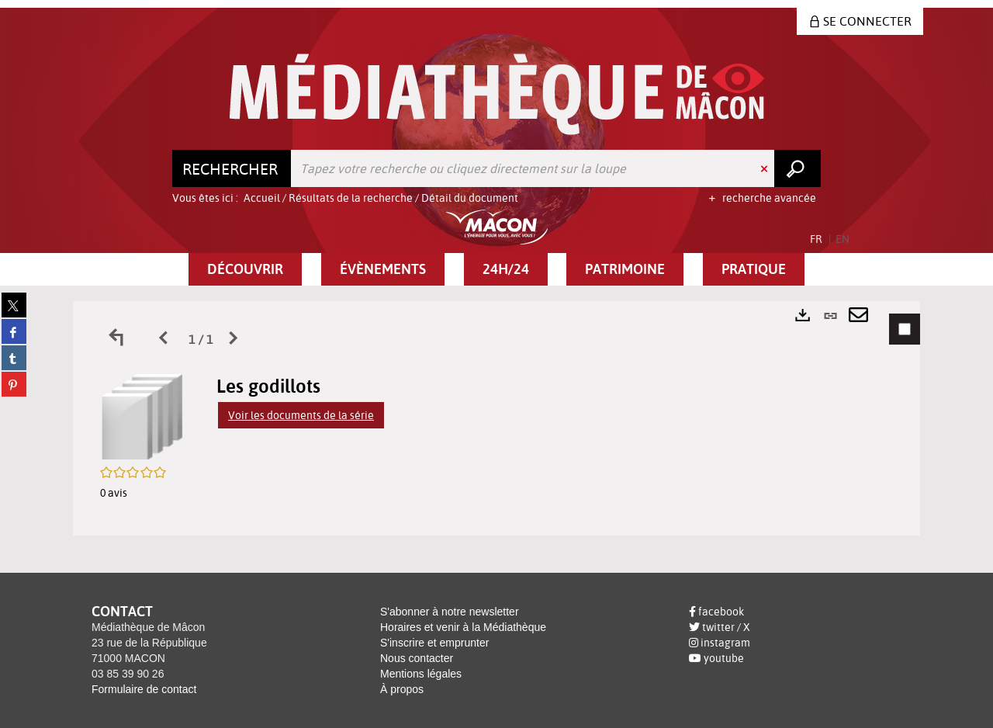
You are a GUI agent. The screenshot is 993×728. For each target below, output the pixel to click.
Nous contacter (416, 658)
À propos (402, 689)
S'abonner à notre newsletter (449, 611)
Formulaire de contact (144, 689)
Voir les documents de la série (301, 415)
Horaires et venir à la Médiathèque (463, 627)
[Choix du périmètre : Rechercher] (232, 168)
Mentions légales (421, 673)
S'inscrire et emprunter (434, 642)
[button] (245, 269)
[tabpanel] (496, 418)
